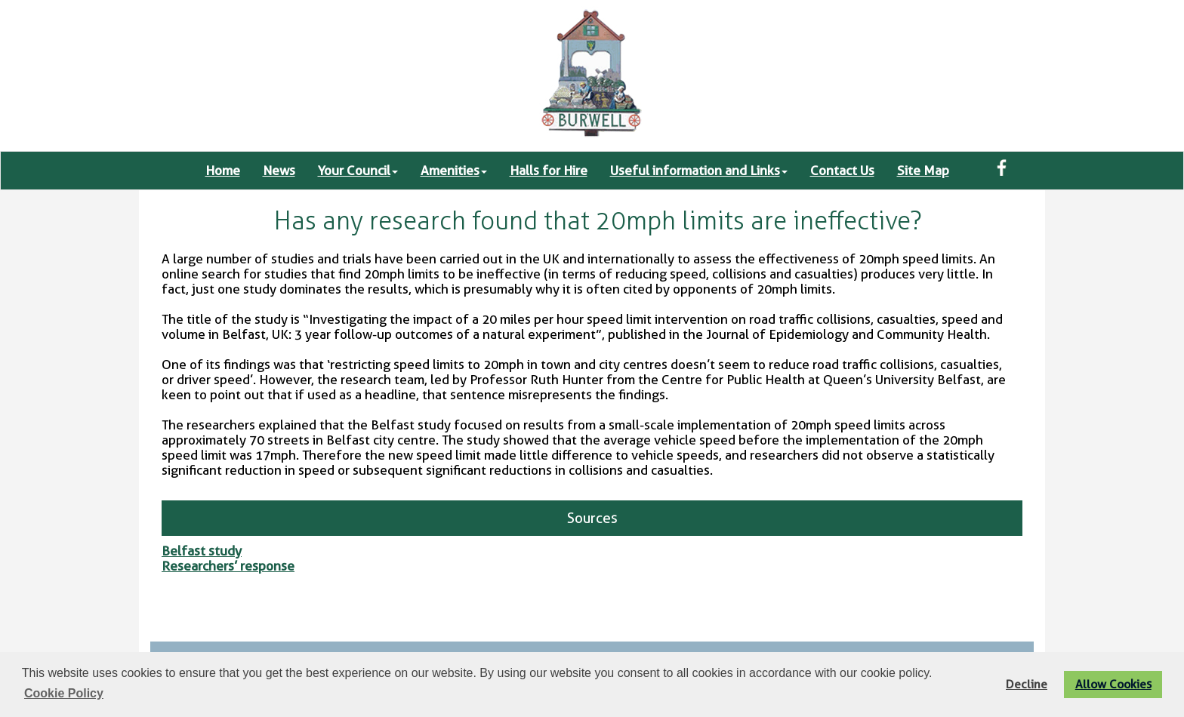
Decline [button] (1026, 684)
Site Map (923, 170)
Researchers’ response (228, 566)
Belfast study (202, 551)
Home (222, 170)
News (279, 170)
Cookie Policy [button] (63, 693)
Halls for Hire (548, 170)
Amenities (454, 170)
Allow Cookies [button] (1113, 684)
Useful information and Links (699, 170)
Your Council (358, 170)
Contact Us (842, 170)
